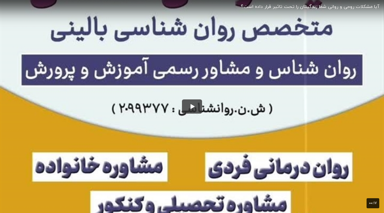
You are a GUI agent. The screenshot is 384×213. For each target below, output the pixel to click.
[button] (192, 106)
